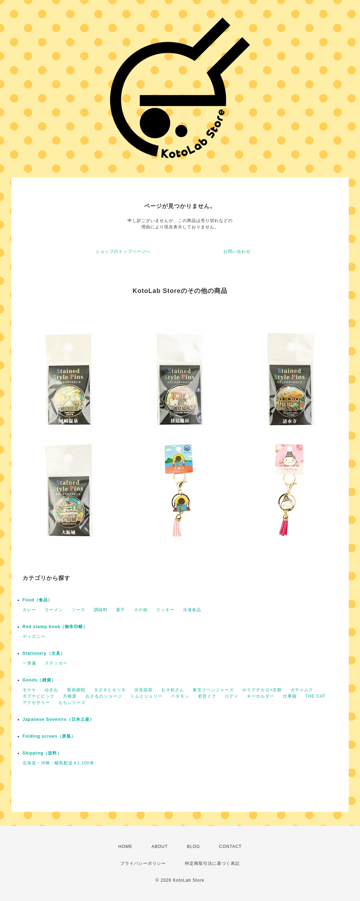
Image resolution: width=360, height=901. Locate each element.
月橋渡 (70, 696)
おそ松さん (172, 689)
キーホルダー (260, 696)
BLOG (193, 846)
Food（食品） (37, 600)
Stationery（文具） (43, 653)
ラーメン (54, 609)
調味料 (101, 609)
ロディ (231, 696)
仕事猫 (290, 696)
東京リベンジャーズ (213, 689)
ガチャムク (301, 689)
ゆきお (51, 689)
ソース (78, 609)
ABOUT (160, 846)
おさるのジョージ (103, 696)
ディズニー (33, 636)
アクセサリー (36, 702)
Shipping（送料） (42, 753)
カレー (29, 609)
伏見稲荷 (143, 689)
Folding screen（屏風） (49, 736)
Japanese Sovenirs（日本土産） (58, 719)
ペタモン (180, 696)
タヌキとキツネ (110, 689)
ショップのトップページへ (123, 251)
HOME (125, 846)
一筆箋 (29, 663)
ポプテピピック (38, 696)
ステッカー (56, 663)
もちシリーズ (72, 702)
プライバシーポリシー (143, 863)
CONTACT (230, 846)
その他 (141, 609)
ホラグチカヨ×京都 (262, 689)
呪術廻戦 (76, 689)
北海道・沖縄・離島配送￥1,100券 (58, 762)
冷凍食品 (192, 609)
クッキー (165, 609)
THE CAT (315, 696)
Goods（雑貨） (39, 680)
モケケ (29, 689)
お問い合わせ (237, 251)
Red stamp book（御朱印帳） (55, 626)
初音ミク (207, 696)
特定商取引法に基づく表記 (212, 863)
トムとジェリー (146, 696)
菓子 (120, 609)
